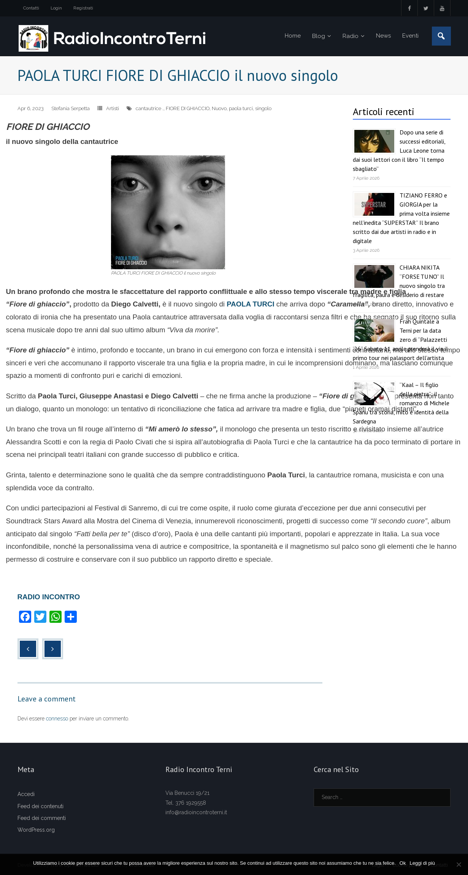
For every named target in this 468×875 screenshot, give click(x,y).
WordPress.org (36, 830)
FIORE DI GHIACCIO (187, 108)
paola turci (241, 108)
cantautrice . (149, 108)
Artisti (112, 108)
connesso (57, 718)
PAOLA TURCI (249, 304)
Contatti (31, 8)
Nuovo (219, 108)
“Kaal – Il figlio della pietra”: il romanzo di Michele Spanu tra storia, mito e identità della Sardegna (401, 403)
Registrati (83, 8)
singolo (263, 108)
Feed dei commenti (41, 818)
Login (56, 8)
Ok (403, 863)
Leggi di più (422, 863)
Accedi (26, 794)
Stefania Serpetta (70, 108)
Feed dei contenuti (40, 806)
